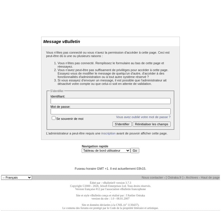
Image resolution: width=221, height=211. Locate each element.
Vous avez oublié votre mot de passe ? (143, 117)
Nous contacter (152, 177)
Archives (192, 177)
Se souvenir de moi (67, 118)
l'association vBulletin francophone (125, 189)
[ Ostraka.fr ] (174, 177)
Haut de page (210, 177)
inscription (108, 133)
